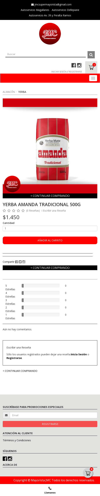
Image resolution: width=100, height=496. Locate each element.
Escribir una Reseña (54, 210)
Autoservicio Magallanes (35, 10)
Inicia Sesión (79, 354)
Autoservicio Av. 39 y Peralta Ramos (50, 15)
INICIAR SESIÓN (59, 71)
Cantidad (8, 223)
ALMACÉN (9, 92)
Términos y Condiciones (17, 440)
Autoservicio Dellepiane (65, 10)
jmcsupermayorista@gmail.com (51, 4)
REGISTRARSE (75, 71)
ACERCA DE (10, 464)
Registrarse (14, 358)
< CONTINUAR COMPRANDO (50, 196)
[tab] (48, 255)
